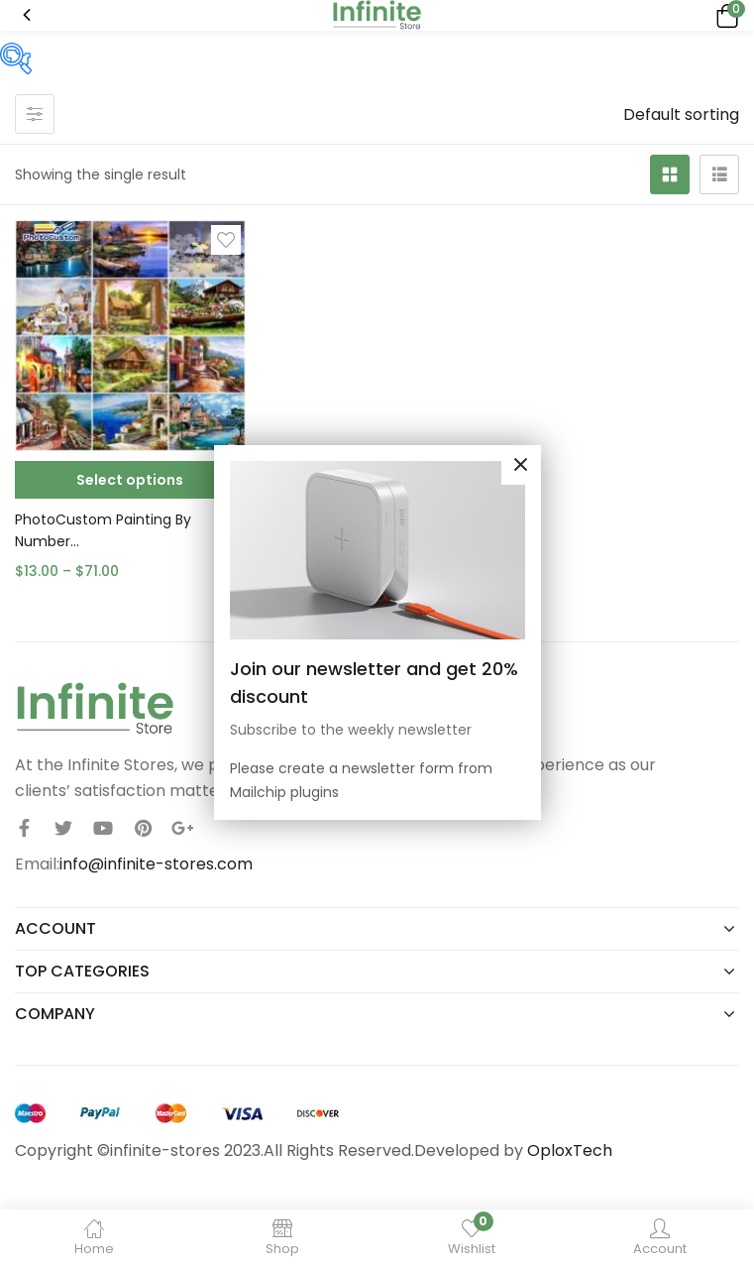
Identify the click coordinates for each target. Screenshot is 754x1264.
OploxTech (569, 1150)
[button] (724, 15)
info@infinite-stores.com (156, 864)
